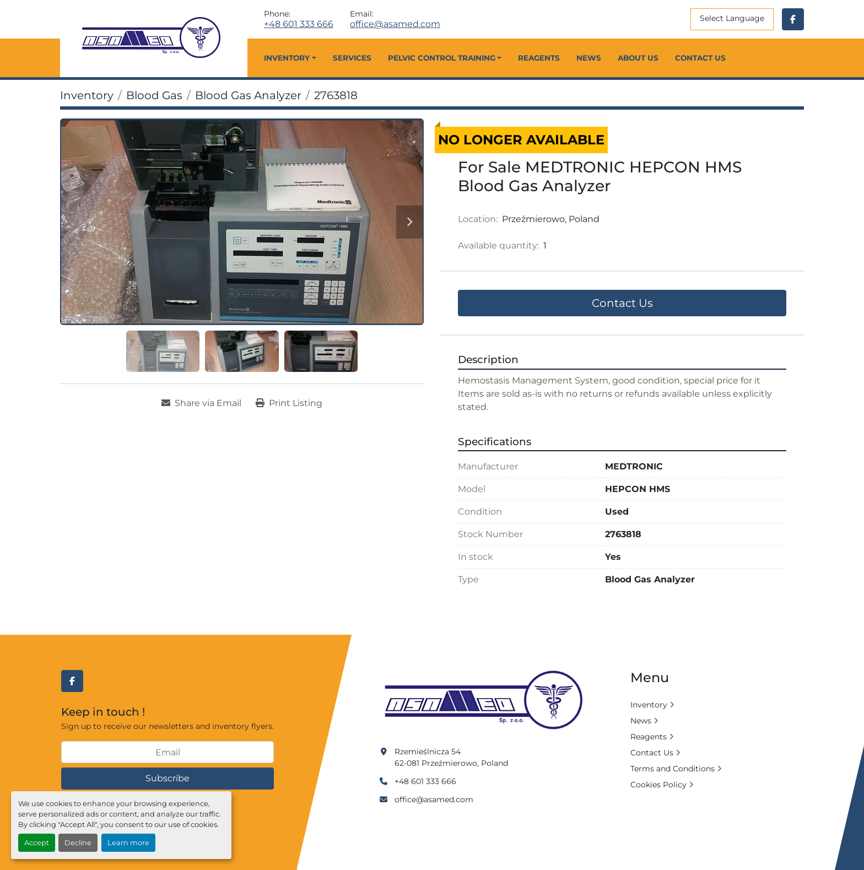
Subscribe (167, 778)
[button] (290, 57)
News (588, 57)
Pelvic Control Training (441, 57)
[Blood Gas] (154, 95)
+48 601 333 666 (298, 24)
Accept (36, 843)
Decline (77, 843)
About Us (638, 57)
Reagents (539, 57)
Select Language (732, 18)
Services (352, 57)
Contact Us (700, 57)
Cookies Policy (658, 785)
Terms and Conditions (672, 769)
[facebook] (793, 19)
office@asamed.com (395, 24)
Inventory (287, 57)
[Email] (167, 752)
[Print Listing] (289, 403)
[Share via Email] (201, 403)
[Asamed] (487, 701)
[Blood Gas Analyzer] (248, 95)
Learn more (128, 843)
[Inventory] (87, 95)
